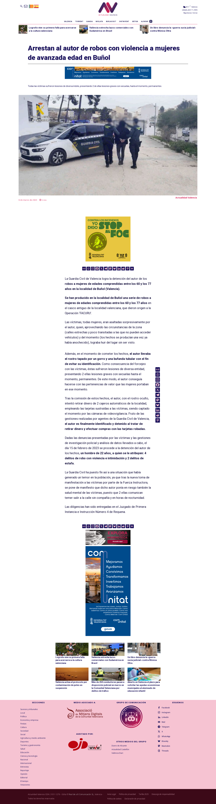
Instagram (166, 712)
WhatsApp (166, 736)
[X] (101, 268)
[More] (132, 268)
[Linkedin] (119, 268)
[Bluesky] (114, 268)
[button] (21, 6)
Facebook (166, 708)
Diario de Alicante (119, 745)
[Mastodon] (110, 268)
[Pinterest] (127, 268)
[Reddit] (123, 268)
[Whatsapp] (88, 268)
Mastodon (166, 746)
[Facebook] (97, 268)
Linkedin (165, 717)
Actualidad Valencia (186, 197)
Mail (163, 722)
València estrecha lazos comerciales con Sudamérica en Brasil (108, 660)
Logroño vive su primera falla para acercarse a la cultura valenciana (70, 660)
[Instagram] (93, 268)
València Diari (117, 753)
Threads (165, 751)
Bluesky (165, 741)
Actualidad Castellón (120, 749)
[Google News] (84, 268)
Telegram (166, 727)
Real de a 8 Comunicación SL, (81, 794)
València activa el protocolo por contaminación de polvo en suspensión (71, 685)
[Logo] (108, 9)
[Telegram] (106, 268)
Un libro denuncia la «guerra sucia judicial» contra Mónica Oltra (142, 660)
